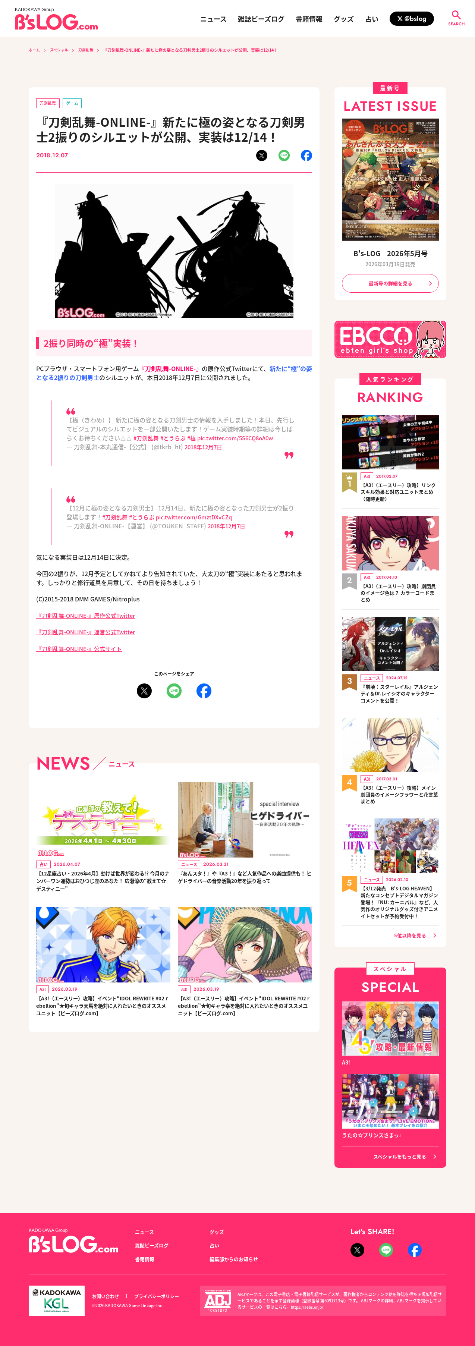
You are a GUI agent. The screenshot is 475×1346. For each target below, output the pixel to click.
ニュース (213, 18)
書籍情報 (309, 18)
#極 (195, 438)
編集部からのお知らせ (236, 1258)
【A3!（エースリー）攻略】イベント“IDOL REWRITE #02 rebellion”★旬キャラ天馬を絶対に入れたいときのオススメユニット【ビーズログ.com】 (103, 1013)
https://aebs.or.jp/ (308, 1307)
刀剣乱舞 (90, 50)
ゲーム (75, 103)
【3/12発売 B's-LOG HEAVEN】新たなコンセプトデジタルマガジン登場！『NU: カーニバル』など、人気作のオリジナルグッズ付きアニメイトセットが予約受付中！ (400, 909)
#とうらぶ (175, 438)
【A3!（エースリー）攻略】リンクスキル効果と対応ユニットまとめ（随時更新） (400, 493)
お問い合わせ (106, 1296)
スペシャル (61, 50)
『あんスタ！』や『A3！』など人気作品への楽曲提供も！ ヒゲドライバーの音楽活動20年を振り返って (244, 883)
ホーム (35, 50)
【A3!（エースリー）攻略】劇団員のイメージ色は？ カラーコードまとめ (398, 595)
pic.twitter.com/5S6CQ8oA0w (243, 438)
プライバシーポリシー (160, 1296)
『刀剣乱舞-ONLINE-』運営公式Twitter (89, 632)
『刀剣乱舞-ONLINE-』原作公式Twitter (89, 615)
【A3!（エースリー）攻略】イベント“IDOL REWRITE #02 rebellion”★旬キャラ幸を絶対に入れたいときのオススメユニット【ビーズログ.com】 (244, 1013)
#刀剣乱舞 (147, 438)
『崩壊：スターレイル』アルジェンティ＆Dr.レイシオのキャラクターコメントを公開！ (400, 696)
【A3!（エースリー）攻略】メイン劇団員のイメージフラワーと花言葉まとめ (400, 797)
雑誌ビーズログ (261, 18)
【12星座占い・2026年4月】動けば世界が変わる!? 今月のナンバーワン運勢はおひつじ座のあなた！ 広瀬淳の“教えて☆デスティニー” (102, 883)
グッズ (344, 18)
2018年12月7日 (205, 447)
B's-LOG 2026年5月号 (390, 253)
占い (371, 18)
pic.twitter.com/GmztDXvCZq (201, 517)
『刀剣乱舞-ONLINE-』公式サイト (82, 648)
